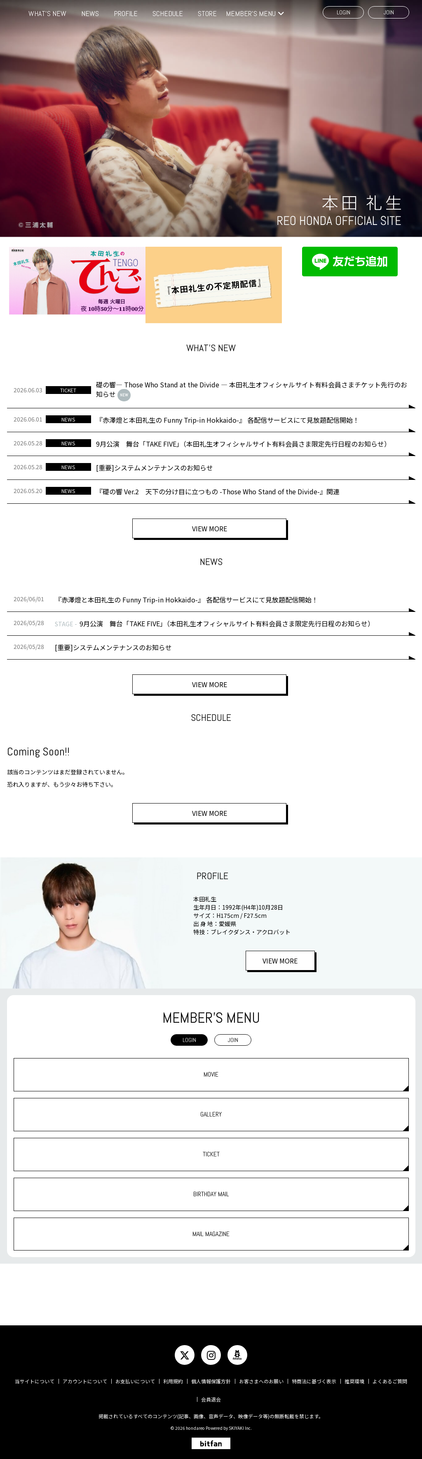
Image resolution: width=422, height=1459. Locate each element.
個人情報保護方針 (211, 1381)
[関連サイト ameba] (237, 1355)
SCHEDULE (167, 13)
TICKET (211, 1154)
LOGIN (343, 12)
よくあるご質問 (390, 1381)
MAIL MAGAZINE (211, 1234)
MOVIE (211, 1074)
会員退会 (211, 1399)
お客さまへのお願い (261, 1381)
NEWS (90, 13)
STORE (207, 13)
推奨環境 (354, 1381)
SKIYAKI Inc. (240, 1428)
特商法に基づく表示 (314, 1381)
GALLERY (211, 1114)
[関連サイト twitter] (185, 1355)
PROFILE (126, 13)
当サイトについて (34, 1381)
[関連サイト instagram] (211, 1355)
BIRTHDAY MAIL (211, 1194)
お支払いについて (135, 1381)
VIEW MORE (211, 530)
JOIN (389, 12)
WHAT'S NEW (47, 13)
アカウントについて (85, 1381)
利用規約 (173, 1381)
